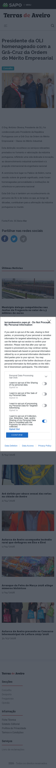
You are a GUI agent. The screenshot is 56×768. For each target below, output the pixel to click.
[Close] (50, 322)
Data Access (28, 445)
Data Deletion (11, 445)
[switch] (44, 383)
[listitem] (28, 376)
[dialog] (28, 384)
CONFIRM (17, 435)
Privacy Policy (44, 445)
